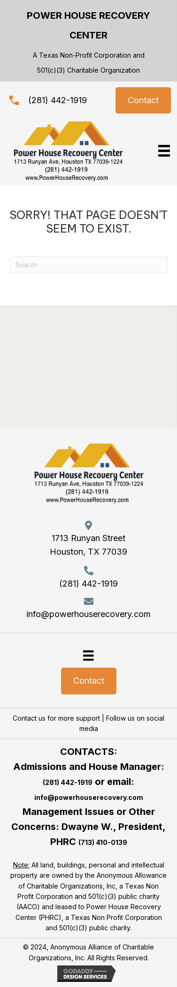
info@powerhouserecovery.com (88, 614)
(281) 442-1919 (57, 100)
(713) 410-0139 (102, 842)
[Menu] (88, 655)
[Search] (88, 264)
